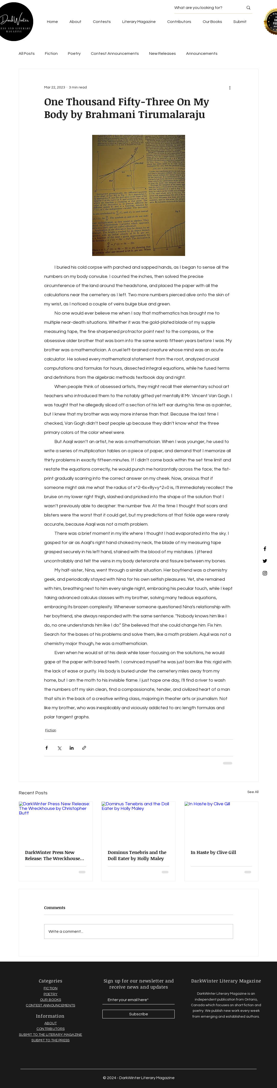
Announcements (202, 53)
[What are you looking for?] (205, 7)
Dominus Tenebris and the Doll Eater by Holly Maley (137, 855)
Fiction (51, 53)
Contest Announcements (115, 53)
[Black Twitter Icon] (265, 561)
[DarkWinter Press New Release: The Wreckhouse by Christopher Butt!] (56, 822)
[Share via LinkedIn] (71, 747)
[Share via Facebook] (46, 747)
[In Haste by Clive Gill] (221, 822)
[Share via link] (84, 747)
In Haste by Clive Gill (213, 852)
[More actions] (230, 87)
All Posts (27, 53)
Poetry (74, 53)
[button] (212, 21)
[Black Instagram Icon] (265, 573)
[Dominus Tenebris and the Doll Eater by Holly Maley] (138, 822)
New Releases (162, 53)
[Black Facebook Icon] (265, 549)
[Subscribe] (138, 1014)
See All (253, 792)
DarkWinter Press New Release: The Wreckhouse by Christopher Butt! (52, 855)
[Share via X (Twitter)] (59, 747)
